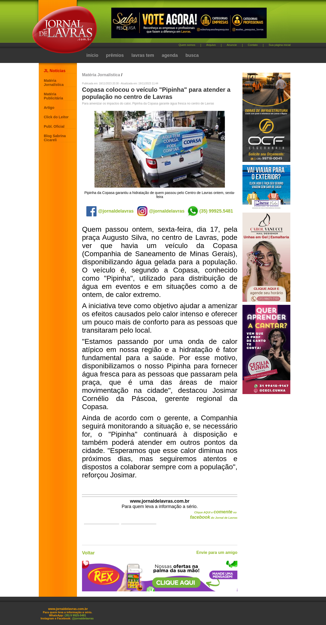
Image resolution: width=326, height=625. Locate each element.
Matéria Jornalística (54, 83)
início (92, 55)
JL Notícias (54, 71)
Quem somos (187, 44)
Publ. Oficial (54, 126)
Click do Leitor (56, 117)
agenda (170, 55)
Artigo (49, 108)
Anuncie (232, 44)
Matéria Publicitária (53, 96)
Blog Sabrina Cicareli (55, 138)
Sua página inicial (280, 44)
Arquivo (211, 44)
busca (192, 55)
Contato (253, 44)
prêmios (115, 55)
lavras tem (142, 55)
